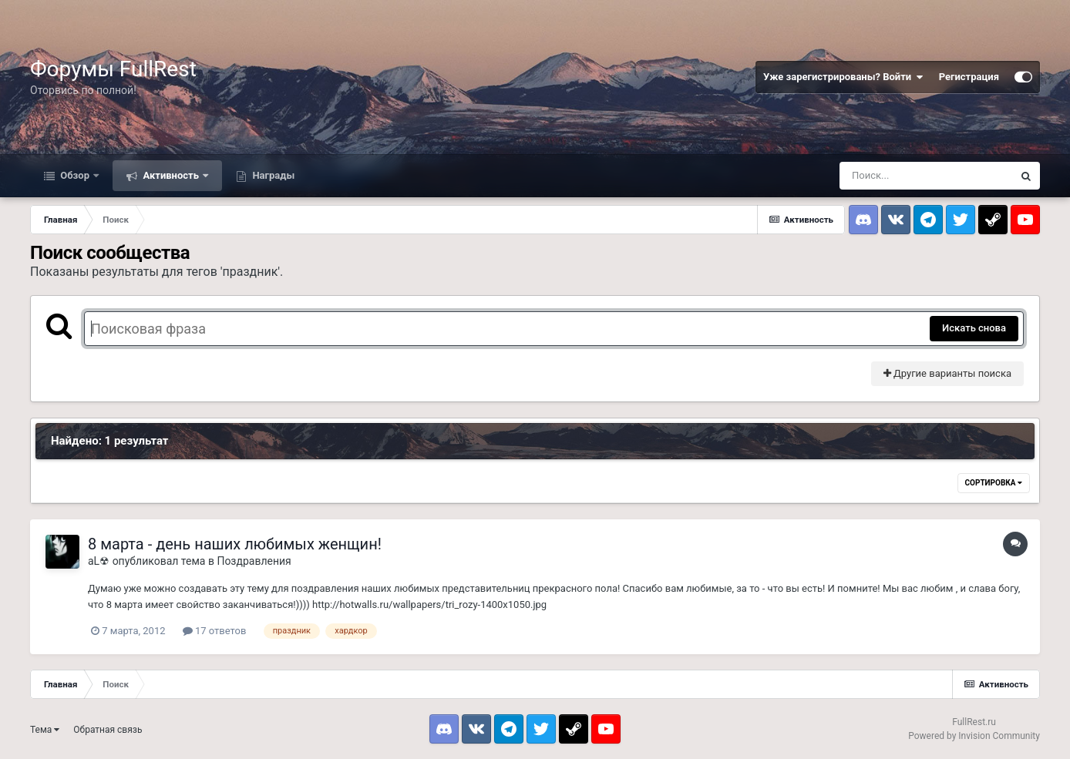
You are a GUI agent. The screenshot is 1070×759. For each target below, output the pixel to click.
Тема (44, 729)
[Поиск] (926, 176)
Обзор (75, 175)
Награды (272, 175)
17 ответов (215, 630)
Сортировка (993, 483)
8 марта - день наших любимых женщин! (235, 544)
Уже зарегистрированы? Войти (843, 77)
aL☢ (98, 561)
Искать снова (974, 328)
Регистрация (969, 76)
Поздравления (254, 561)
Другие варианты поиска (947, 373)
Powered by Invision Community (974, 735)
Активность (170, 175)
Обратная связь (107, 729)
